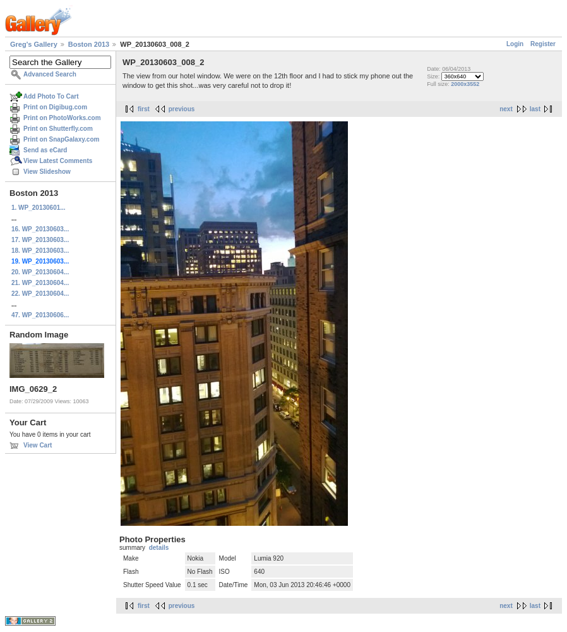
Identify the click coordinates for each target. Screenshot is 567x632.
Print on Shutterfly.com (58, 128)
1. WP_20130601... (38, 207)
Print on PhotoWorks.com (62, 117)
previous (182, 109)
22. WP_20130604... (40, 293)
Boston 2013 (88, 44)
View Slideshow (47, 171)
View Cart (37, 445)
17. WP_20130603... (40, 239)
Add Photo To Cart (51, 96)
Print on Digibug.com (55, 107)
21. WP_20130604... (40, 282)
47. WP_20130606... (40, 315)
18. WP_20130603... (40, 250)
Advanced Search (49, 74)
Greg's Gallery (33, 44)
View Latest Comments (57, 160)
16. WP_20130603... (40, 229)
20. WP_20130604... (40, 272)
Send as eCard (45, 150)
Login (514, 43)
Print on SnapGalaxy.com (61, 139)
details (159, 547)
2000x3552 (465, 84)
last (535, 109)
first (144, 109)
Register (543, 43)
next (506, 109)
